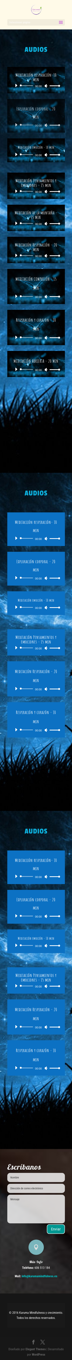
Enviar (56, 1229)
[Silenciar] (46, 86)
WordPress (38, 1354)
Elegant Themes (36, 1349)
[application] (36, 86)
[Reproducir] (16, 85)
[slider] (27, 85)
